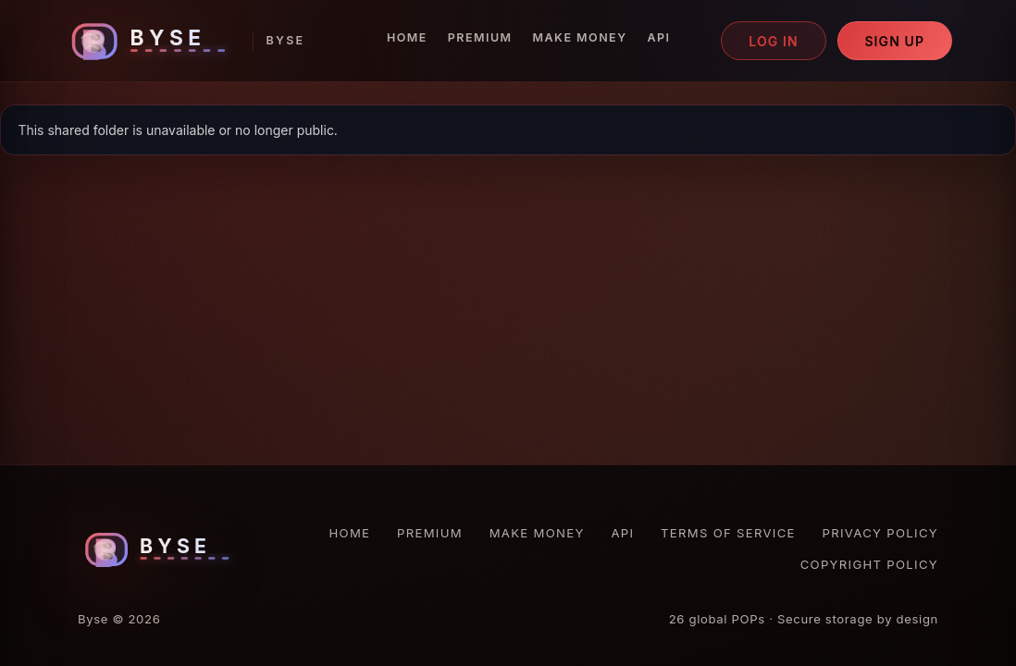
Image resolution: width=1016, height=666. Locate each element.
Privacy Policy (880, 532)
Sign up (894, 41)
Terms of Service (728, 532)
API (659, 37)
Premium (480, 37)
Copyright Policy (869, 564)
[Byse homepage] (184, 41)
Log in (774, 41)
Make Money (580, 37)
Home (407, 37)
